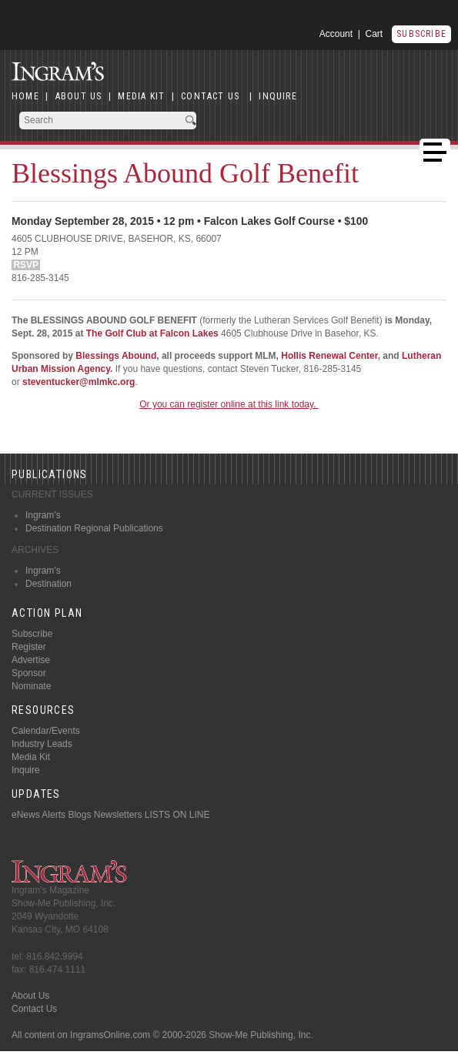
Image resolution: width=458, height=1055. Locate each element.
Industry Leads (42, 743)
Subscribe (421, 33)
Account (336, 33)
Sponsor (29, 673)
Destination (48, 583)
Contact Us (34, 1008)
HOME (25, 96)
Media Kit (31, 757)
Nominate (31, 686)
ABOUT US (78, 96)
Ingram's (43, 515)
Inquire (26, 770)
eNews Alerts (38, 814)
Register (29, 646)
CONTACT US (210, 96)
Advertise (31, 660)
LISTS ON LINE (177, 814)
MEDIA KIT (141, 96)
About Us (30, 995)
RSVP (25, 265)
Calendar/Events (46, 730)
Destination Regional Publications (94, 528)
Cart (374, 33)
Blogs (79, 814)
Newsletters (118, 814)
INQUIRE (277, 96)
